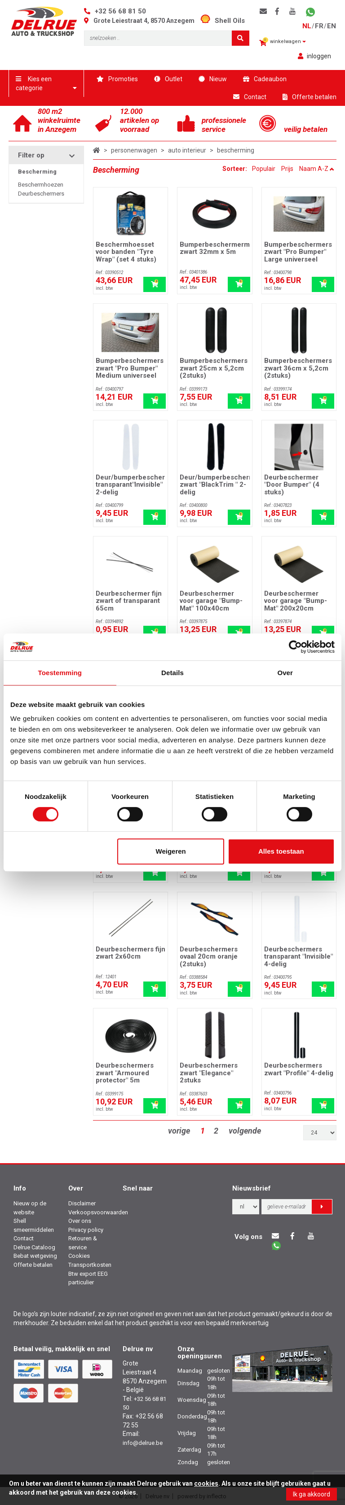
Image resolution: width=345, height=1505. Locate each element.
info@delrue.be (143, 1443)
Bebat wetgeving (35, 1255)
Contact (249, 96)
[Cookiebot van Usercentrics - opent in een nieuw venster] (295, 647)
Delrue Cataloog (34, 1247)
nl (306, 26)
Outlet (168, 79)
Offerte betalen (309, 96)
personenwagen (134, 150)
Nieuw (213, 79)
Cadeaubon (265, 79)
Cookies (79, 1255)
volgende (245, 1130)
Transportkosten (89, 1264)
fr (319, 26)
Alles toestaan (281, 851)
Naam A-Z (316, 168)
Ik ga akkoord (311, 1494)
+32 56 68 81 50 (120, 11)
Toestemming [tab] (60, 672)
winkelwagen (282, 42)
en (331, 26)
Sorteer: (235, 168)
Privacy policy (85, 1229)
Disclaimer (82, 1203)
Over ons (79, 1220)
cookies (206, 1483)
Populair (263, 168)
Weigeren (171, 851)
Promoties (117, 79)
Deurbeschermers (41, 193)
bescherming (235, 150)
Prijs (287, 168)
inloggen (314, 56)
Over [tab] (285, 672)
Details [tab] (172, 672)
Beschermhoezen (40, 184)
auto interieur (187, 150)
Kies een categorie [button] (46, 83)
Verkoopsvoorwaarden (98, 1212)
